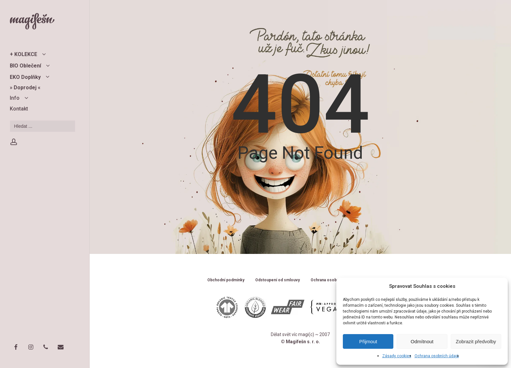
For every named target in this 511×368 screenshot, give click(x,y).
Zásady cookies (396, 356)
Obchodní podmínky (225, 280)
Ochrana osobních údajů (437, 356)
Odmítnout (422, 341)
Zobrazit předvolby (476, 341)
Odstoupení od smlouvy (277, 280)
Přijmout (368, 341)
